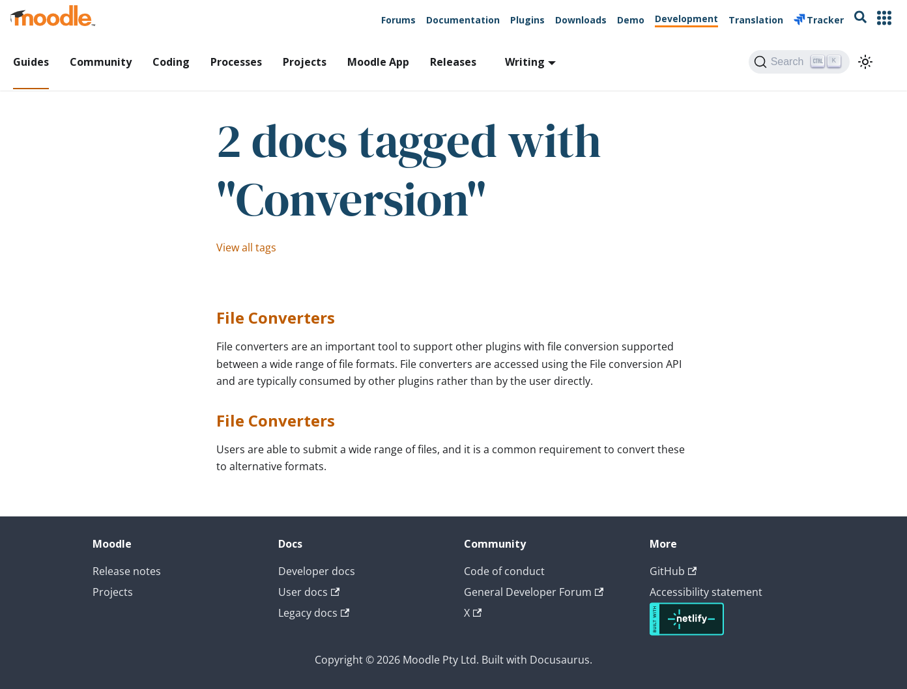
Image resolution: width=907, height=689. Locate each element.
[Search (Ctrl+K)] (799, 62)
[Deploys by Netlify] (687, 632)
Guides (31, 62)
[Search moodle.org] (860, 19)
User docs (308, 592)
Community (101, 62)
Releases (453, 62)
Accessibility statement (706, 592)
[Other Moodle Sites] (884, 19)
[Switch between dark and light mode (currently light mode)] (865, 61)
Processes (236, 62)
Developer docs (316, 571)
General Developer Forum (533, 592)
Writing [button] (525, 62)
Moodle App (378, 62)
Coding (171, 62)
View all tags (246, 247)
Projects (304, 62)
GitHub (673, 571)
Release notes (127, 571)
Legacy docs (313, 613)
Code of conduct (504, 571)
